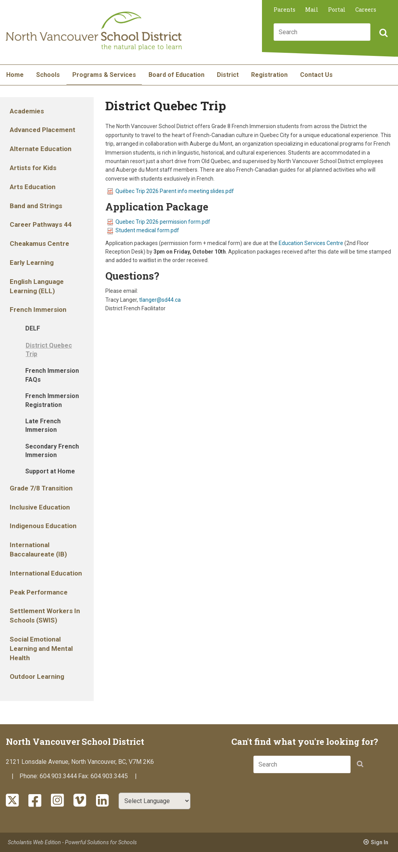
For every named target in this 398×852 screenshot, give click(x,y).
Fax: (84, 776)
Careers (365, 9)
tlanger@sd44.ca (160, 300)
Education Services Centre (311, 243)
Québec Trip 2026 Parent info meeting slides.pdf (170, 191)
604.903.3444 (58, 776)
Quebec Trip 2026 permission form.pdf (158, 222)
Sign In (379, 842)
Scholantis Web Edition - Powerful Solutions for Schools (72, 842)
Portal (337, 9)
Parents (284, 9)
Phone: (29, 776)
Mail (311, 9)
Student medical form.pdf (143, 230)
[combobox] (322, 32)
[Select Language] (154, 801)
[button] (382, 33)
